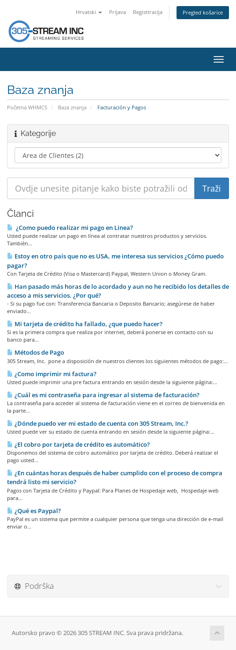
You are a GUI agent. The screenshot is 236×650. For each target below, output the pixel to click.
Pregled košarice (203, 12)
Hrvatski (89, 11)
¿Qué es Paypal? (34, 511)
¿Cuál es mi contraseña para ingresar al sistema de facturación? (103, 395)
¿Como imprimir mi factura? (51, 374)
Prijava (117, 11)
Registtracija (147, 11)
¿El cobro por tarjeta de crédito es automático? (78, 444)
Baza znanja (72, 107)
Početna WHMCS (27, 107)
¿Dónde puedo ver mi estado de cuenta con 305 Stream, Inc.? (97, 423)
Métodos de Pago (35, 352)
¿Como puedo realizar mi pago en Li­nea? (70, 227)
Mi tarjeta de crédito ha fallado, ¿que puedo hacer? (84, 324)
